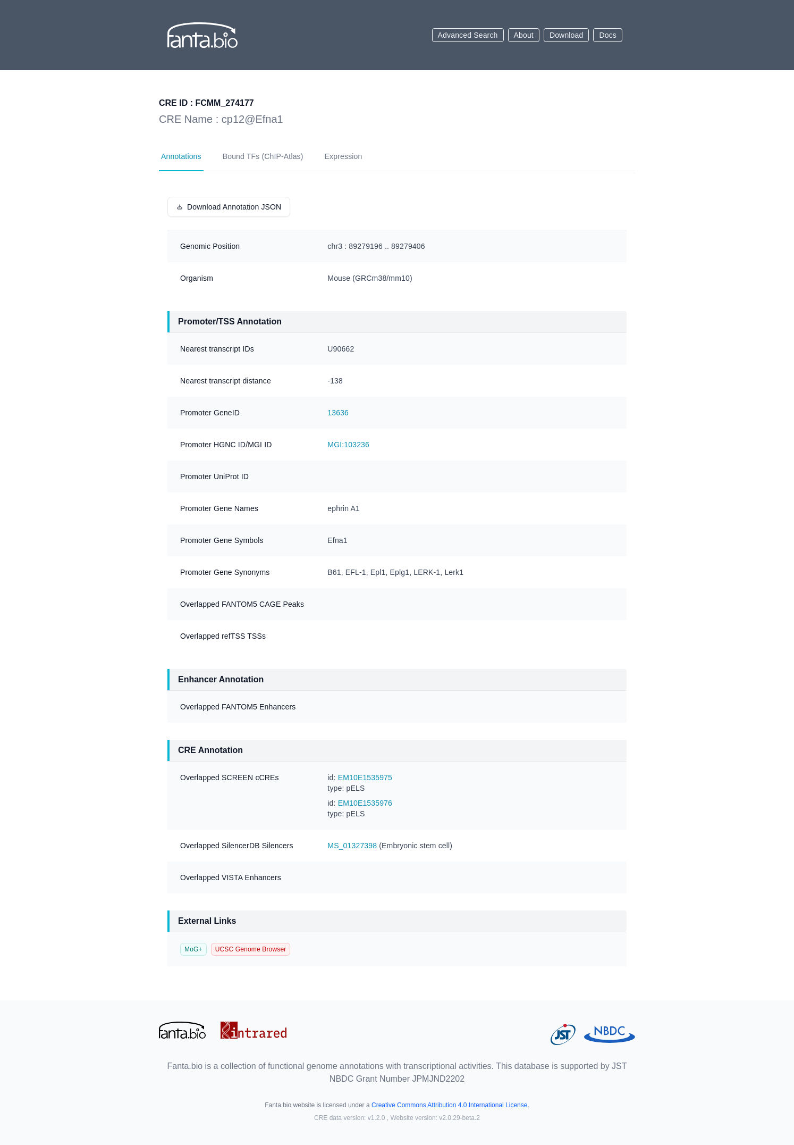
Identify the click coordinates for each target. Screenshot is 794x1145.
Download (567, 35)
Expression (343, 156)
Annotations (181, 156)
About (524, 35)
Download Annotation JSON (228, 207)
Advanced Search (468, 35)
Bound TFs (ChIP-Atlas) (263, 156)
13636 (338, 412)
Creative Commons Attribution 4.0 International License (449, 1105)
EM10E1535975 (365, 777)
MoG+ (193, 949)
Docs (607, 35)
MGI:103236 (348, 444)
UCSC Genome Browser (250, 949)
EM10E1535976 (365, 803)
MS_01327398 (352, 845)
